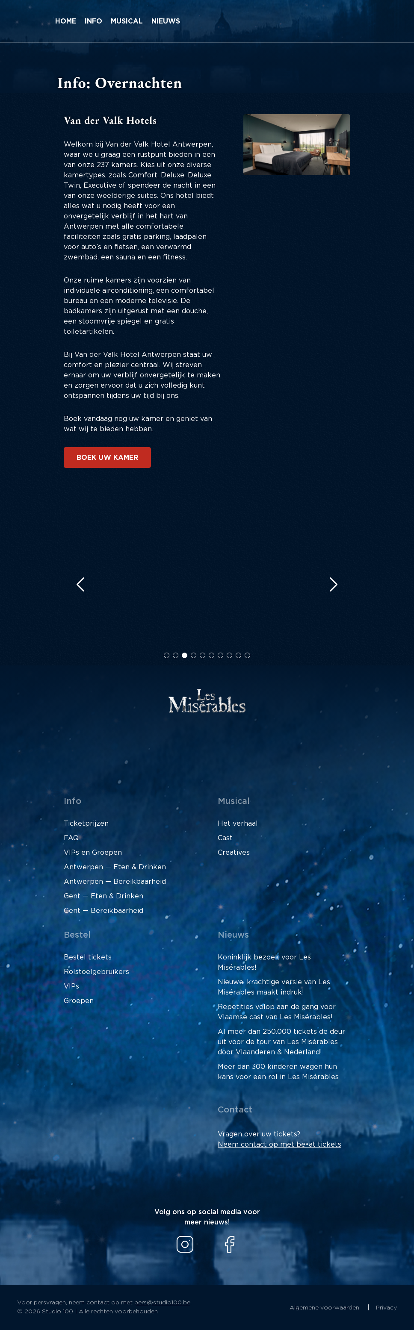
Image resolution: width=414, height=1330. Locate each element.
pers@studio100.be (162, 1303)
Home (65, 21)
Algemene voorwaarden (325, 1308)
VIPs (71, 986)
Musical (127, 21)
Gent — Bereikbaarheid (103, 910)
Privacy (386, 1308)
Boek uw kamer (107, 457)
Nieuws (165, 21)
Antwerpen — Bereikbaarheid (115, 881)
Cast (225, 838)
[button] (166, 655)
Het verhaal (238, 823)
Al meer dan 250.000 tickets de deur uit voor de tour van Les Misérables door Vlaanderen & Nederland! (281, 1042)
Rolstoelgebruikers (96, 971)
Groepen (79, 1001)
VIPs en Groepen (93, 852)
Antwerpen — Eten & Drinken (115, 867)
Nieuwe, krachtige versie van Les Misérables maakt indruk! (274, 987)
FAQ (71, 838)
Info (93, 21)
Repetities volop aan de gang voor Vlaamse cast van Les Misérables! (277, 1012)
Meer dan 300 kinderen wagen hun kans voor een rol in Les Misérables (278, 1071)
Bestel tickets (88, 957)
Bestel (77, 935)
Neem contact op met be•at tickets (279, 1144)
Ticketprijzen (86, 823)
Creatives (234, 852)
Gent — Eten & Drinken (103, 896)
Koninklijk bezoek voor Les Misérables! (264, 962)
